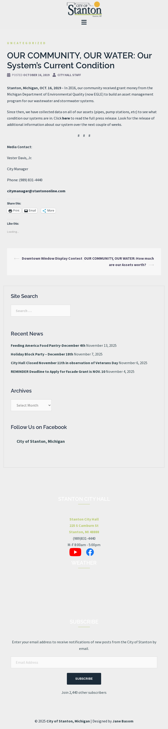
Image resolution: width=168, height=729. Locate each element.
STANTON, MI (84, 597)
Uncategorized (26, 43)
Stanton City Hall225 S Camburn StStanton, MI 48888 (84, 525)
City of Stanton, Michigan (41, 441)
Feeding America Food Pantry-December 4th (48, 345)
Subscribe (84, 678)
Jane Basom (123, 721)
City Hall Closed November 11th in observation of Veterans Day (64, 362)
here (66, 118)
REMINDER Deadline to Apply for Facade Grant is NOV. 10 (58, 371)
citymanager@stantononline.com (36, 191)
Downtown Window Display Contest (52, 258)
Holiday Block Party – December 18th (42, 354)
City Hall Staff (69, 75)
